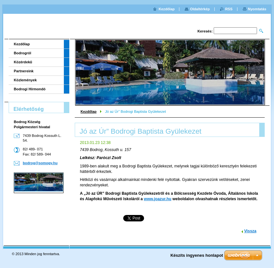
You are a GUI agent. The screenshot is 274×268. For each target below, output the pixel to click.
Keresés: (205, 31)
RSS (229, 9)
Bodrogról (22, 53)
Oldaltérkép (200, 9)
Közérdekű (23, 62)
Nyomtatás (257, 9)
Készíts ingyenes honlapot (196, 255)
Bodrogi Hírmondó (30, 89)
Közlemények (25, 80)
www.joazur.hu (157, 199)
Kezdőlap (89, 111)
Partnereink (24, 71)
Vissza (250, 231)
